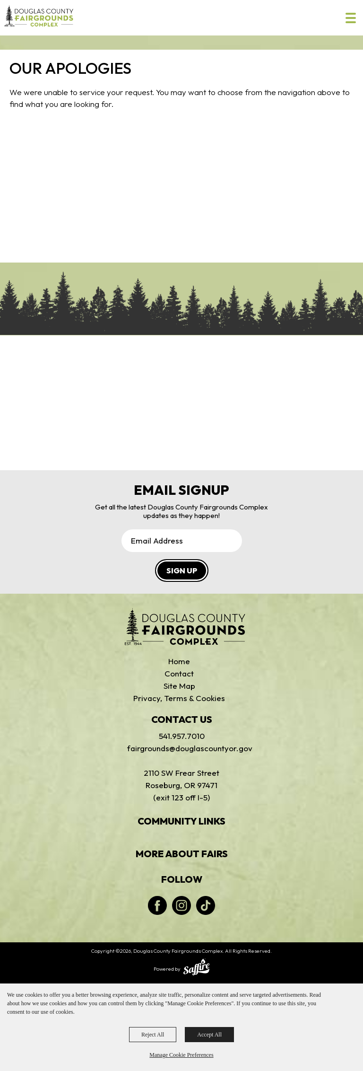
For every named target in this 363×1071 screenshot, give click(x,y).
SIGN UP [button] (181, 570)
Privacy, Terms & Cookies (179, 698)
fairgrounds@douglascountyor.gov (181, 748)
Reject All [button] (152, 1034)
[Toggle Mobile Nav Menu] (351, 18)
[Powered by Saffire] (196, 967)
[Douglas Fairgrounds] (185, 627)
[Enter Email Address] (181, 540)
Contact (179, 673)
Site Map (179, 686)
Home (179, 661)
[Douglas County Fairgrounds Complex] (39, 15)
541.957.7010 (182, 736)
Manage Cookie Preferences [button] (181, 1055)
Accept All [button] (209, 1034)
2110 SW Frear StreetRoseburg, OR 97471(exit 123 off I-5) (181, 785)
